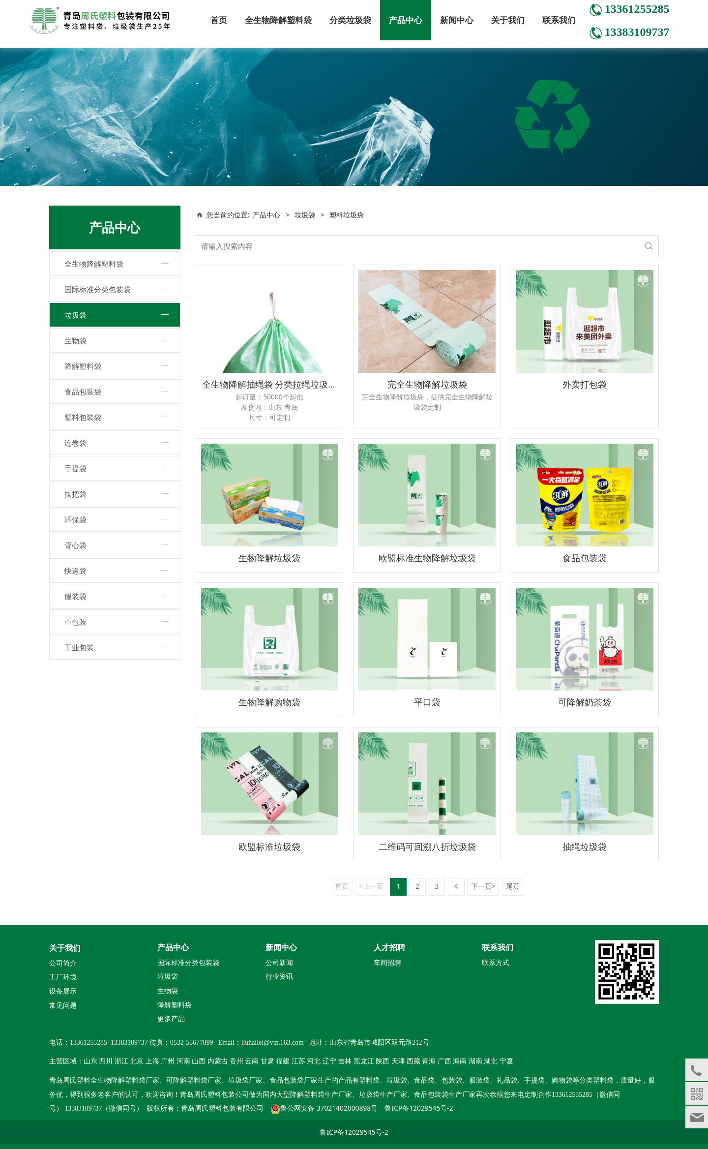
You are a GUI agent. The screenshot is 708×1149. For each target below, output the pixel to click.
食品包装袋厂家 (293, 1080)
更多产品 (171, 1018)
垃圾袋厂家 (245, 1080)
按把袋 (75, 494)
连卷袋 (75, 443)
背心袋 (75, 545)
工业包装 (79, 647)
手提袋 (75, 468)
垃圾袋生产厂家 (383, 1094)
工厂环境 (63, 977)
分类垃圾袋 (350, 20)
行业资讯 (279, 976)
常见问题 (63, 1005)
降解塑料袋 (82, 366)
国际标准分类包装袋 (97, 289)
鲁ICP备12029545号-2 (418, 1108)
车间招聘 (387, 963)
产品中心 (405, 20)
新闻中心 (456, 20)
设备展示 (63, 991)
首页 (218, 20)
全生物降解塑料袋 (278, 20)
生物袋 (75, 340)
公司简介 (63, 963)
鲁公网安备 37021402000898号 (329, 1108)
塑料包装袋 (82, 417)
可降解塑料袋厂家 (193, 1080)
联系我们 (559, 20)
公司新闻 (279, 963)
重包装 (75, 622)
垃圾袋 (75, 315)
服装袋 (75, 596)
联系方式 (495, 963)
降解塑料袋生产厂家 (321, 1094)
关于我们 (508, 20)
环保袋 (75, 519)
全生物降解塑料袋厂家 (124, 1080)
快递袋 (75, 570)
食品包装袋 (82, 391)
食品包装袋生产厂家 (445, 1094)
